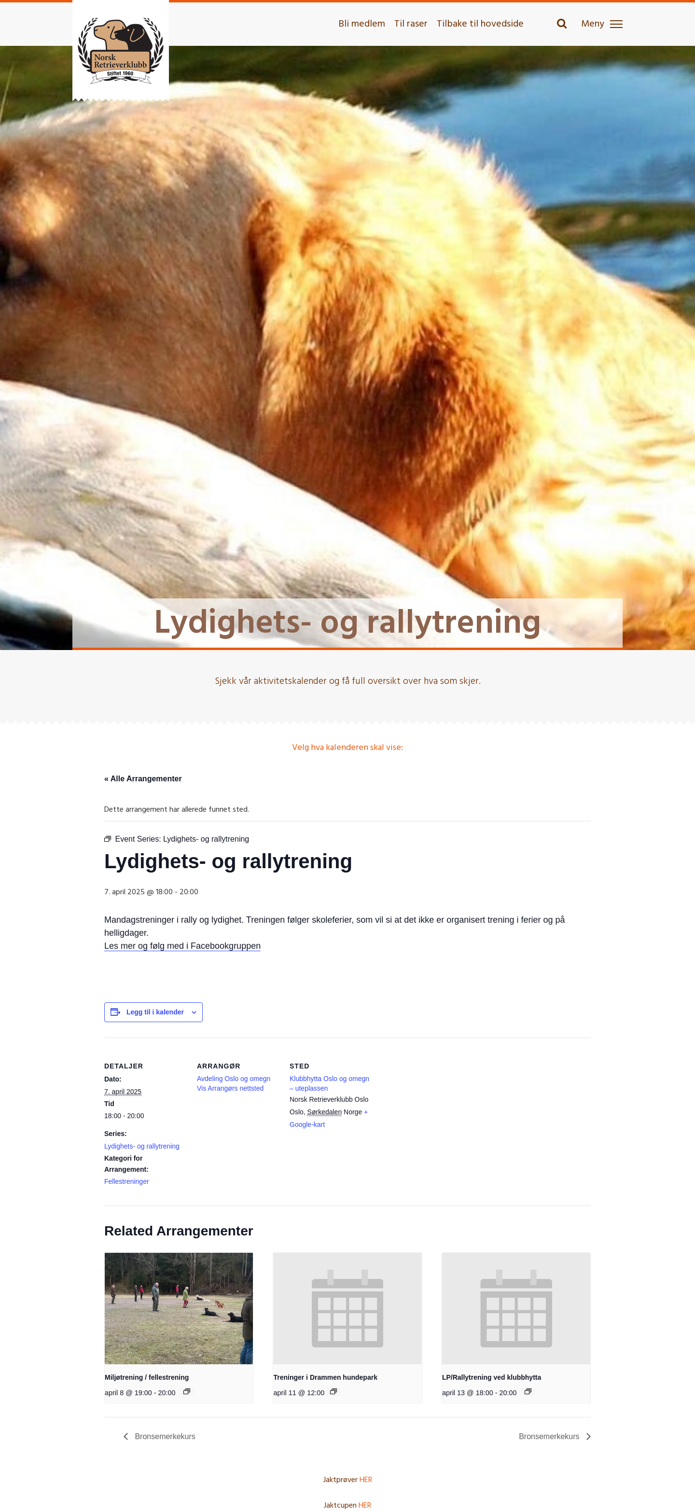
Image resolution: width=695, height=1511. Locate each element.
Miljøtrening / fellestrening (147, 1377)
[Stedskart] (433, 1104)
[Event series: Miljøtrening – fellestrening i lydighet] (186, 1391)
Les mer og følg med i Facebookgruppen (182, 946)
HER (366, 1480)
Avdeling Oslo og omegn (233, 1078)
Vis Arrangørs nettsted (230, 1088)
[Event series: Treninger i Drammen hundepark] (333, 1391)
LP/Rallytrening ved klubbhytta (491, 1377)
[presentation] (179, 1308)
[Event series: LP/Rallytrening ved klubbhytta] (528, 1391)
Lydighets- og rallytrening (142, 1146)
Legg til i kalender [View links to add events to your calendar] (155, 1012)
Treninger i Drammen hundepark (325, 1377)
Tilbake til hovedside (480, 24)
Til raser (411, 24)
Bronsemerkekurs (164, 1436)
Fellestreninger (126, 1181)
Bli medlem (361, 24)
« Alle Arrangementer (143, 779)
